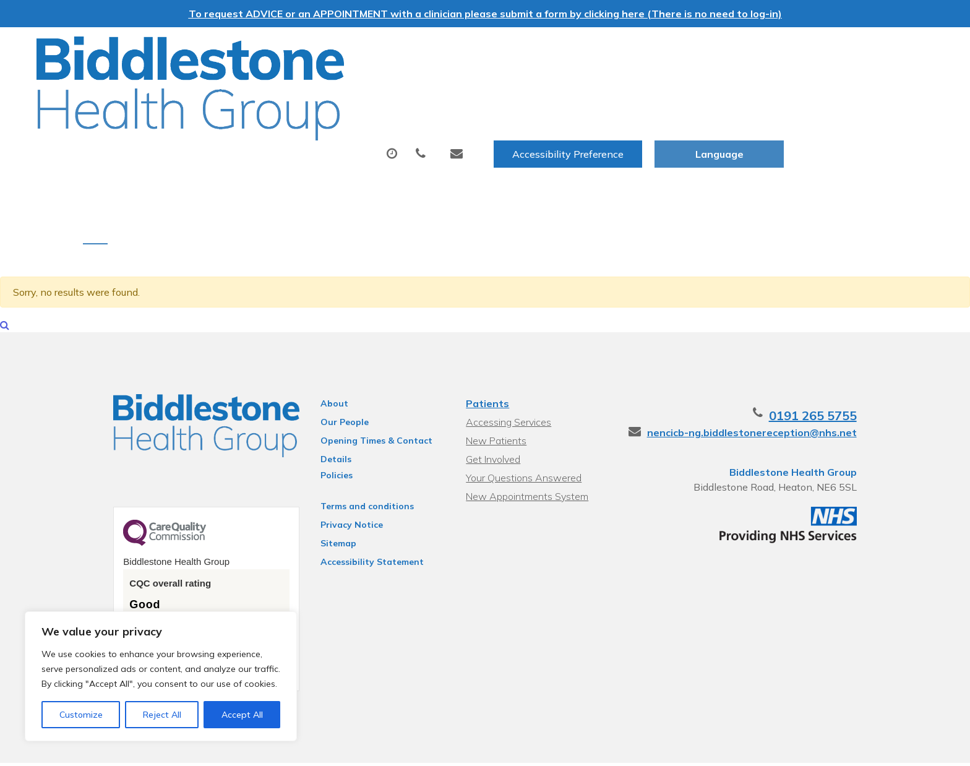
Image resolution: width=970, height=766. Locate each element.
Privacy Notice (337, 485)
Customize (81, 714)
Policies (322, 436)
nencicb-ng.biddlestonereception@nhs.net (784, 393)
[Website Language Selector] (869, 50)
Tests (532, 88)
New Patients (732, 88)
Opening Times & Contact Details (362, 403)
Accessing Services (507, 383)
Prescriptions (448, 88)
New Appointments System (526, 457)
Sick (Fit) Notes (623, 88)
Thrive (876, 747)
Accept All (242, 714)
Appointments (334, 88)
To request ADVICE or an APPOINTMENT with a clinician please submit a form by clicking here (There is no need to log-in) (485, 13)
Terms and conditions (353, 467)
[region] (161, 676)
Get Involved (492, 420)
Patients (486, 364)
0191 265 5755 (845, 376)
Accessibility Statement (358, 522)
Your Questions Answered (522, 438)
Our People (330, 383)
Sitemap (324, 504)
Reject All (162, 714)
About (228, 88)
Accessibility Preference (717, 50)
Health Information (858, 88)
